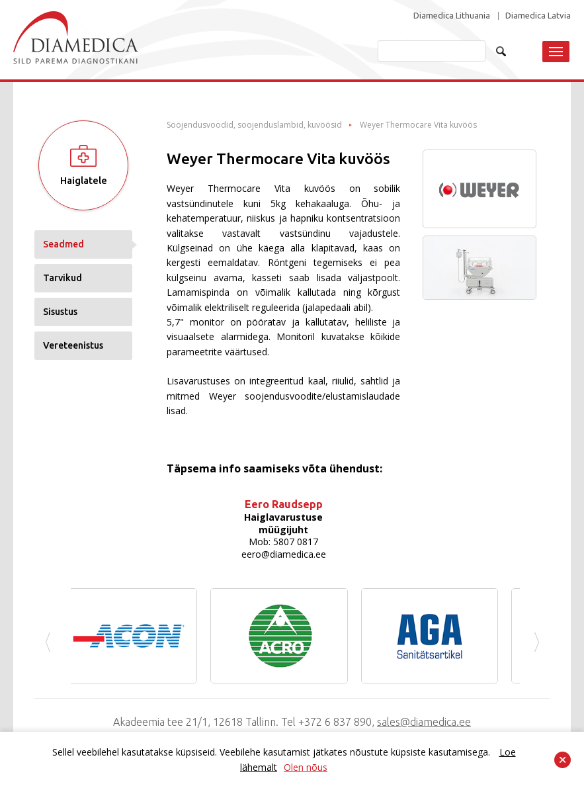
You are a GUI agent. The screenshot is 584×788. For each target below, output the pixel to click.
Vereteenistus (73, 345)
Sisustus (60, 311)
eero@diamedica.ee (283, 554)
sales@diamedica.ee (424, 722)
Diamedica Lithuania (451, 15)
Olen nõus (305, 767)
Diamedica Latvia (538, 15)
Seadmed (63, 244)
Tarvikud (62, 278)
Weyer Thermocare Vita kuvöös (418, 125)
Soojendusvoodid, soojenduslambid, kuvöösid (254, 125)
